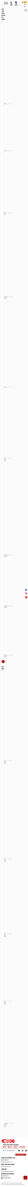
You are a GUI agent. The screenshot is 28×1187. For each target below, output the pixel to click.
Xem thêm (3, 662)
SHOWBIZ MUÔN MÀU (6, 1125)
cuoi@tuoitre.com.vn (6, 1166)
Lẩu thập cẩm (5, 459)
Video (5, 103)
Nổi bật (11, 3)
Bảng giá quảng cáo (21, 1154)
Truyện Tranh (5, 297)
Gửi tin (25, 2)
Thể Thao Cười (5, 762)
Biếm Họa (5, 213)
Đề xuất (16, 3)
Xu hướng (6, 2)
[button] (22, 2)
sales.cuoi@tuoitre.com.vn (7, 1162)
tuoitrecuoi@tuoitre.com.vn (7, 1171)
